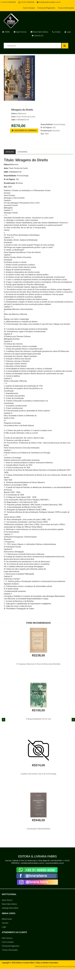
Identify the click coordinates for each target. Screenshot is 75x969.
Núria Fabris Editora (39, 32)
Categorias (23, 152)
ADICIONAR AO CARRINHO (24, 130)
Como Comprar (29, 8)
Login (68, 32)
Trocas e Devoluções (66, 8)
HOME (6, 32)
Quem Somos (20, 32)
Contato (56, 32)
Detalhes (10, 152)
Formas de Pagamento (46, 8)
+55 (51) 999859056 (8, 2)
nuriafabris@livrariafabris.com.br (49, 2)
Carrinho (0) (37, 36)
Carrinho (5, 923)
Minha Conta (7, 919)
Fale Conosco (7, 938)
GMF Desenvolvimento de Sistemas (61, 967)
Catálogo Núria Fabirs (10, 908)
